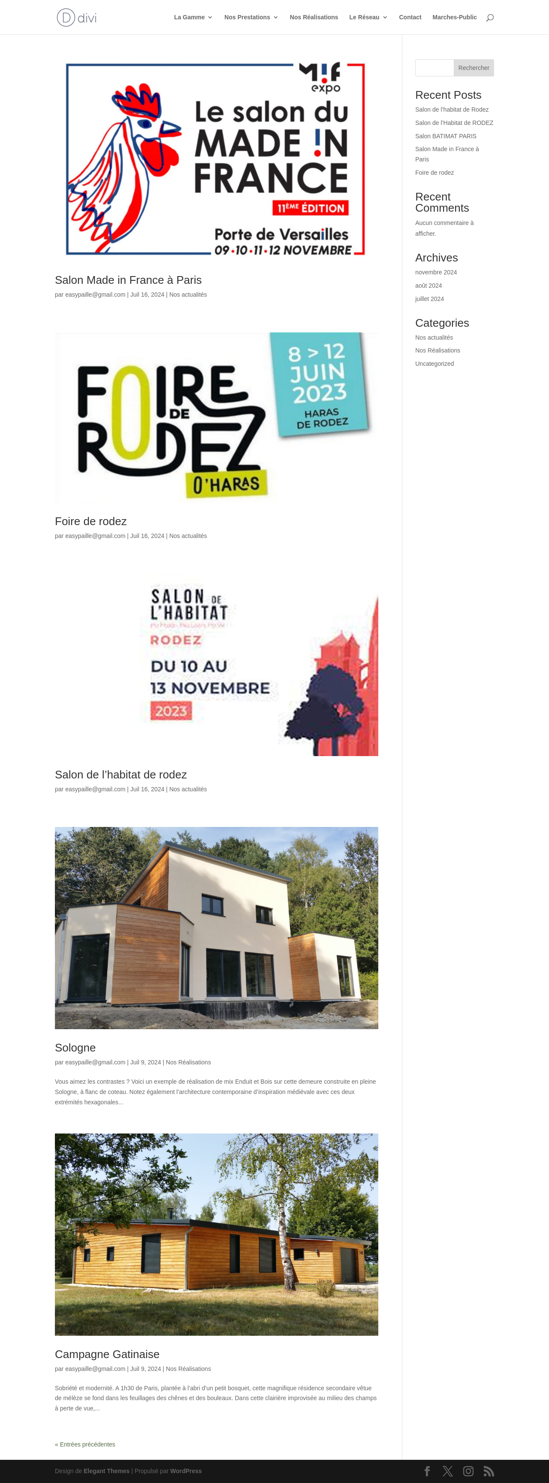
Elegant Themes (107, 1471)
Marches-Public (455, 17)
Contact (410, 17)
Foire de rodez (91, 521)
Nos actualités (188, 294)
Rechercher (474, 67)
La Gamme (189, 17)
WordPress (186, 1471)
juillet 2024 (429, 298)
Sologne (75, 1047)
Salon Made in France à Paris (128, 280)
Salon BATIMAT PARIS (446, 136)
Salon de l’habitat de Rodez (452, 109)
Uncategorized (434, 363)
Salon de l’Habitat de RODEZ (454, 122)
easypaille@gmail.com (95, 294)
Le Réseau (365, 17)
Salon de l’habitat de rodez (121, 774)
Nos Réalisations (314, 17)
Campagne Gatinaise (107, 1354)
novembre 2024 (436, 272)
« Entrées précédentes (85, 1444)
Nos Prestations (247, 17)
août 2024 (428, 285)
